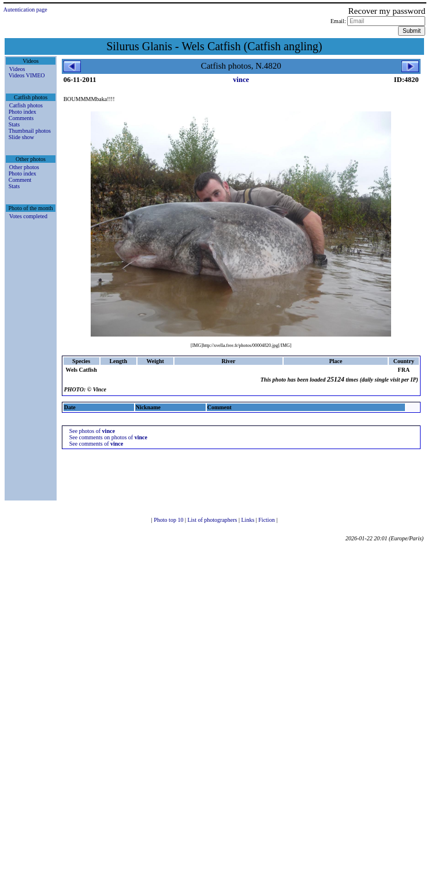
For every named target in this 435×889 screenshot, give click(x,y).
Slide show (21, 137)
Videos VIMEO (27, 75)
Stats (14, 124)
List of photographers (213, 520)
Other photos (24, 167)
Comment (20, 180)
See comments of (96, 443)
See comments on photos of (108, 437)
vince (241, 80)
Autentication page (25, 9)
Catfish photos (26, 105)
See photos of (92, 431)
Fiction (267, 520)
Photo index (22, 112)
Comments (21, 118)
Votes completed (28, 216)
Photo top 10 (169, 520)
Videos (17, 69)
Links (248, 520)
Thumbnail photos (30, 131)
